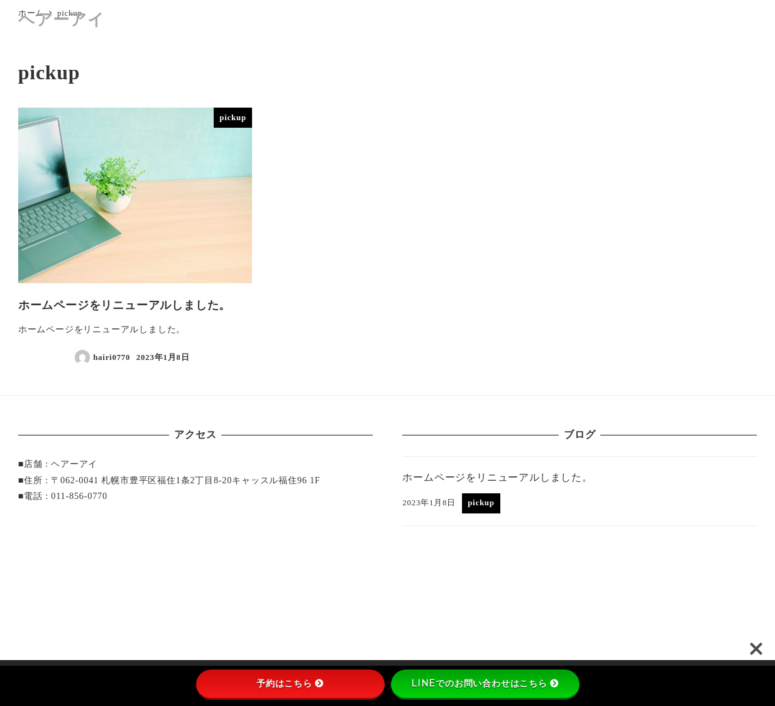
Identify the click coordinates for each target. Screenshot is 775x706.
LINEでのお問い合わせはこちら (485, 683)
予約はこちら (290, 683)
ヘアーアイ (61, 20)
